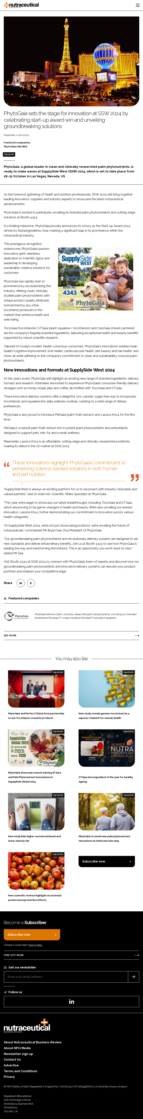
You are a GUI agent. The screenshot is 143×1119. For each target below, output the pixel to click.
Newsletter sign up (18, 1054)
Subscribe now (93, 861)
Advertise (11, 1065)
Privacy (9, 1077)
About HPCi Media (17, 1048)
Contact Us (12, 1059)
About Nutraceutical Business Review (32, 1042)
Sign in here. (35, 945)
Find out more (14, 955)
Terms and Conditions (20, 1071)
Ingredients (9, 154)
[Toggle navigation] (138, 5)
